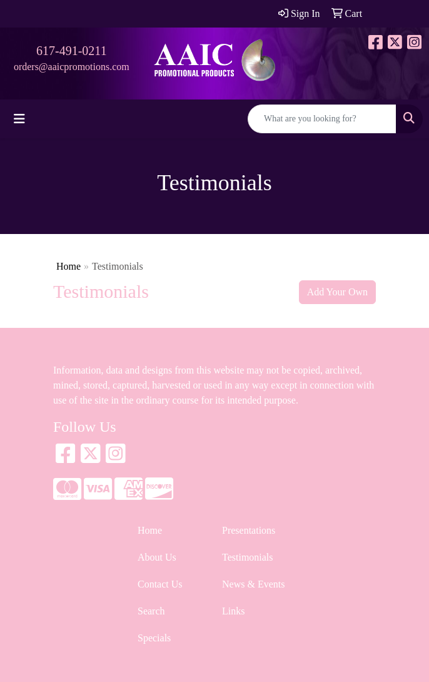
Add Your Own (337, 292)
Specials (154, 638)
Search (151, 611)
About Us (157, 557)
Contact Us (160, 584)
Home (68, 266)
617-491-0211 (71, 51)
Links (233, 611)
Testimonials (247, 557)
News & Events (253, 584)
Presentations (248, 530)
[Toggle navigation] (19, 119)
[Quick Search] (322, 118)
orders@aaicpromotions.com (71, 66)
